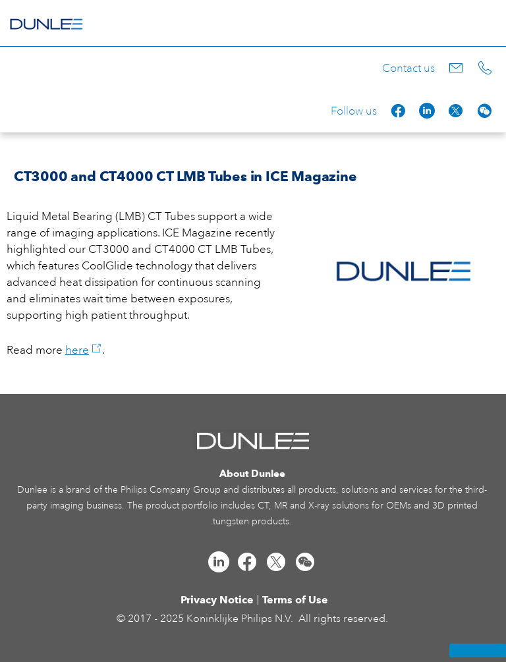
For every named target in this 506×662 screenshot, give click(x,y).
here (83, 350)
